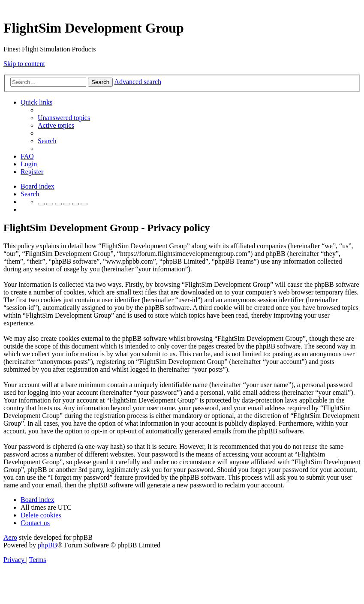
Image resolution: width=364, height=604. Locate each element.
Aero (10, 537)
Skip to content (24, 63)
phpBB (47, 545)
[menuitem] (64, 117)
